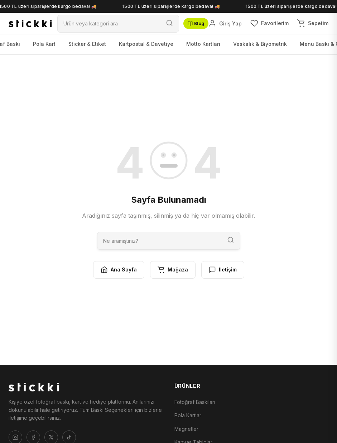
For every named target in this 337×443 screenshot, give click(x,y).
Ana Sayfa (119, 269)
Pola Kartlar (187, 415)
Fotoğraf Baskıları (194, 402)
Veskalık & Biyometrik (260, 44)
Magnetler (186, 429)
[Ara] (109, 23)
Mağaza (173, 269)
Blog (196, 23)
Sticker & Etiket (87, 44)
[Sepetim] (312, 23)
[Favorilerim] (269, 23)
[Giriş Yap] (225, 23)
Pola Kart (44, 44)
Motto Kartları (203, 44)
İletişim (223, 269)
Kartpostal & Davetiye (146, 44)
